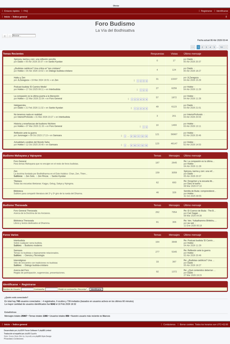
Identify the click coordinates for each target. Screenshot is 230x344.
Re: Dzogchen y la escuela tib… (199, 181)
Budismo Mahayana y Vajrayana (22, 155)
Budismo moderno (32, 245)
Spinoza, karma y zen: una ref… (199, 171)
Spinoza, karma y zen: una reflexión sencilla (35, 59)
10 (135, 136)
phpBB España (31, 334)
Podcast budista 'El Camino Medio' (30, 87)
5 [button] (214, 47)
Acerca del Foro (21, 270)
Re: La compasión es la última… (199, 161)
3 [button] (206, 47)
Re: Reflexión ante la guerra (197, 250)
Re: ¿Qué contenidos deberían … (200, 270)
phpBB (20, 330)
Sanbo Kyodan (55, 61)
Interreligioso (20, 260)
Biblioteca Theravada (24, 220)
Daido (20, 61)
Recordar (83, 289)
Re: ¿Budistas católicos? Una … (199, 260)
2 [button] (202, 47)
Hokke (21, 71)
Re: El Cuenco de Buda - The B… (200, 210)
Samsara (57, 135)
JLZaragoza (23, 80)
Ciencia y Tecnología (33, 255)
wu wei (190, 223)
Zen (56, 80)
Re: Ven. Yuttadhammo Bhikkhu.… (200, 220)
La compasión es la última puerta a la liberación (36, 96)
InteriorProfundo (25, 117)
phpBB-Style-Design (43, 336)
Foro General (55, 98)
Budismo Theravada (15, 205)
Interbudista (54, 89)
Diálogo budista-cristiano (60, 71)
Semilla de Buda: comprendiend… (200, 191)
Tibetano (18, 181)
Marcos (106, 316)
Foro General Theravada (25, 210)
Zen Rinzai (42, 176)
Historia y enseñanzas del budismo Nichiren (35, 123)
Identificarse (10, 284)
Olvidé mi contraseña (67, 289)
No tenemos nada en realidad (28, 114)
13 (146, 136)
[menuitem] (24, 11)
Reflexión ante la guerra (25, 133)
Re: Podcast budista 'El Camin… (199, 240)
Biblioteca (18, 191)
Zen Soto (28, 176)
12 (142, 136)
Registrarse (29, 284)
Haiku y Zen (19, 77)
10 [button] (221, 47)
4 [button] (210, 47)
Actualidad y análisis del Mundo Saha (32, 142)
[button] (193, 47)
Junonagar (23, 135)
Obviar (116, 6)
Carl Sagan (192, 213)
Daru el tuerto (193, 183)
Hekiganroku (20, 105)
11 (138, 136)
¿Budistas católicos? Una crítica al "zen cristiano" (37, 68)
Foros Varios (10, 234)
